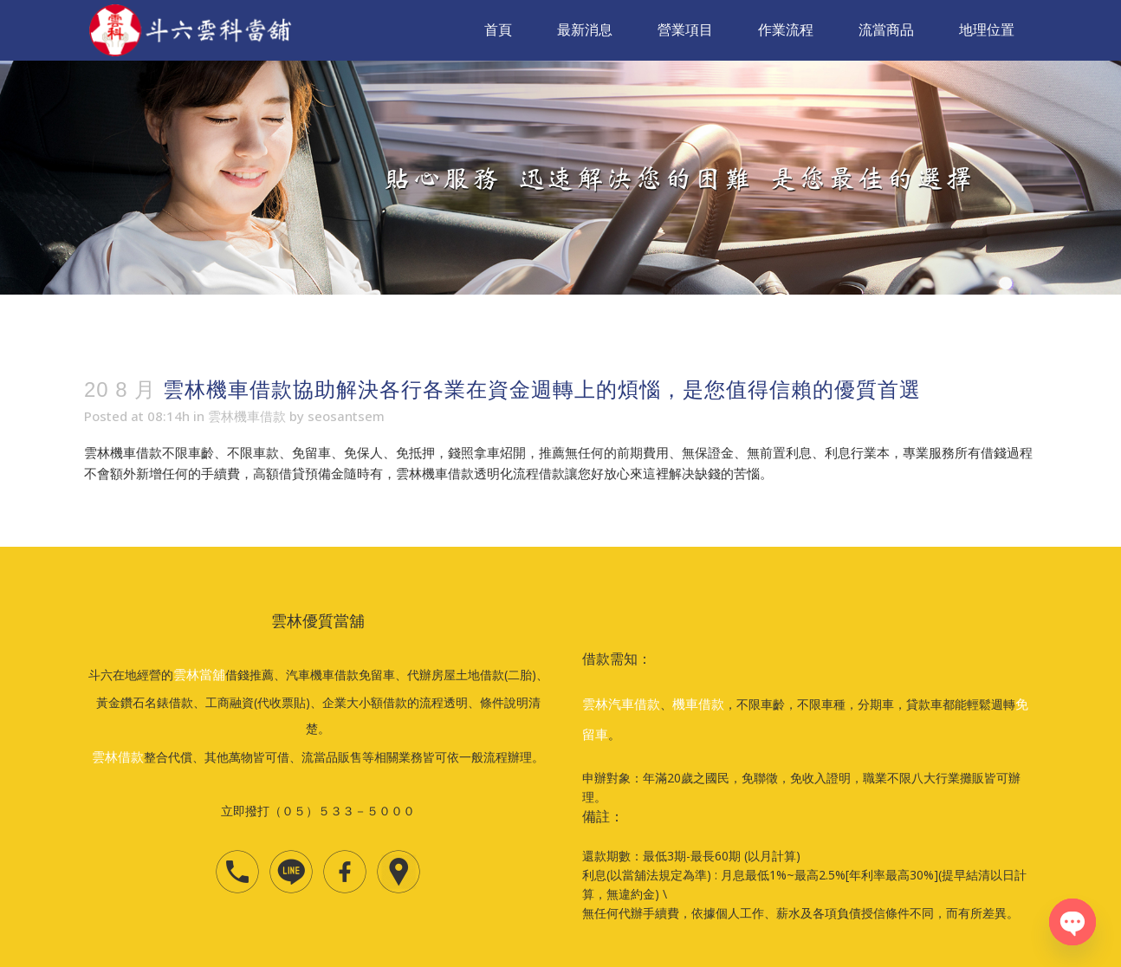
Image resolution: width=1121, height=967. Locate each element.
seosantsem (346, 416)
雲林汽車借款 (621, 703)
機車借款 (698, 703)
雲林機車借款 (247, 416)
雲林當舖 (199, 674)
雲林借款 (118, 756)
